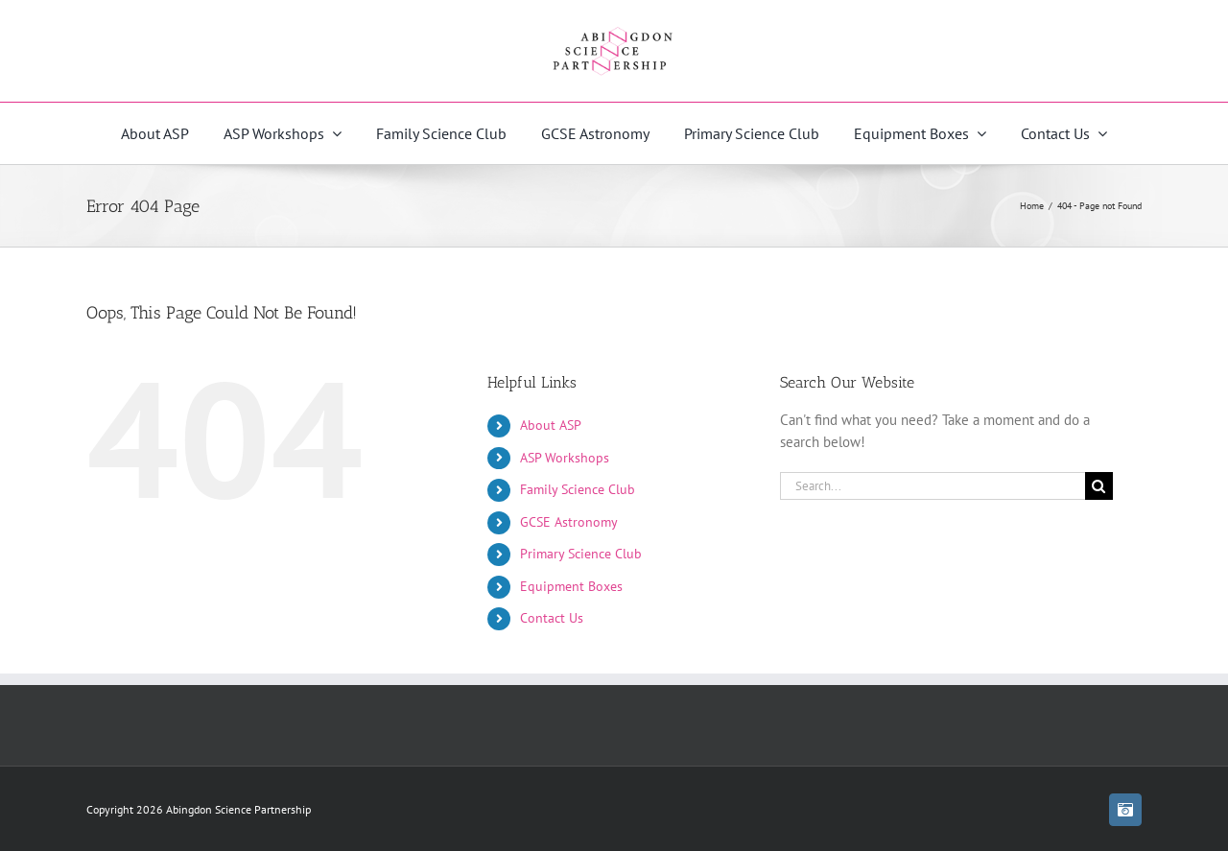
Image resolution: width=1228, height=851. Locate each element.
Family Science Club (577, 489)
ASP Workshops (564, 457)
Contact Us (551, 617)
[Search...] (932, 486)
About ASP (550, 425)
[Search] (1099, 486)
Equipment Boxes (571, 586)
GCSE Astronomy (569, 522)
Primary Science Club (581, 553)
